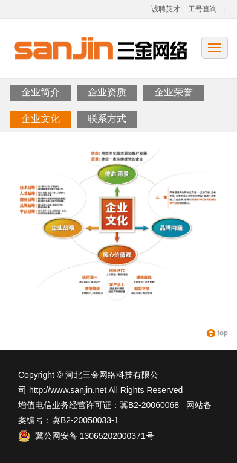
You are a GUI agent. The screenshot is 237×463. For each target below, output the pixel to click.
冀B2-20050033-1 (85, 420)
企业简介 (40, 92)
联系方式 (107, 118)
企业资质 (107, 92)
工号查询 (202, 9)
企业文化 (40, 118)
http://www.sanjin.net (67, 390)
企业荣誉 (173, 92)
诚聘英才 (165, 9)
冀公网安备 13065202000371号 (86, 436)
